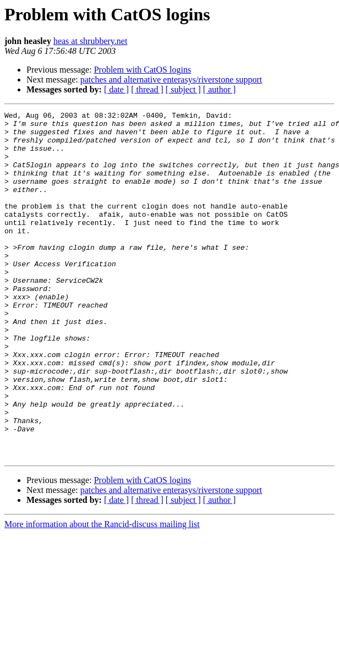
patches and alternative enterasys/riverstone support (171, 79)
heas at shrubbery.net (90, 41)
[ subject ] (183, 89)
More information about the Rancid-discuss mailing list (102, 593)
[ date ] (116, 89)
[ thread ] (147, 89)
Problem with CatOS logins (142, 69)
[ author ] (219, 89)
